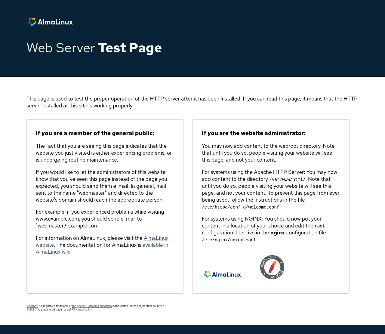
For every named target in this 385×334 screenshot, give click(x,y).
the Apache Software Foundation (92, 306)
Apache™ (32, 306)
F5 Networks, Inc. (82, 309)
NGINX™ (32, 309)
